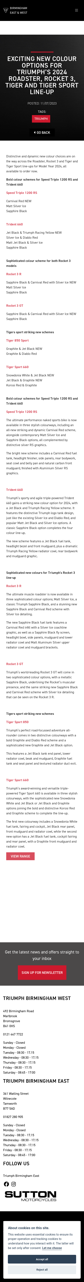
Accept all (42, 1259)
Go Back (42, 132)
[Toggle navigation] (76, 10)
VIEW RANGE (20, 856)
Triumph (41, 119)
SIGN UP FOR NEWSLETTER (42, 972)
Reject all (41, 1269)
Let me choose (52, 1248)
